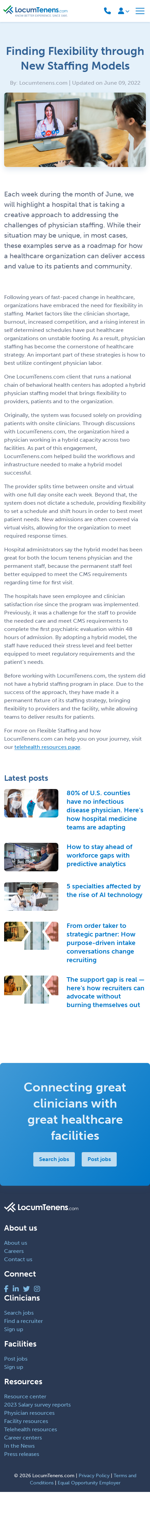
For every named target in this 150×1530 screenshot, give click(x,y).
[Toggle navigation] (140, 11)
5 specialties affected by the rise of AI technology (104, 890)
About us (15, 1243)
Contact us (18, 1259)
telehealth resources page (47, 747)
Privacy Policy (94, 1476)
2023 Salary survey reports (37, 1404)
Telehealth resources (30, 1429)
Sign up (13, 1329)
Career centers (23, 1437)
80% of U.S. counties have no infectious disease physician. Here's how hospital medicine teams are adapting (105, 810)
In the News (19, 1446)
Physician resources (29, 1413)
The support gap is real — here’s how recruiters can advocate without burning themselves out (106, 992)
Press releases (21, 1454)
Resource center (25, 1396)
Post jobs (99, 1159)
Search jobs (54, 1159)
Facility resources (26, 1421)
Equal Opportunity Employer (89, 1483)
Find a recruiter (23, 1321)
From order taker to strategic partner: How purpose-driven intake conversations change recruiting (101, 943)
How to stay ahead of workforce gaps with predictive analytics (99, 855)
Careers (14, 1251)
